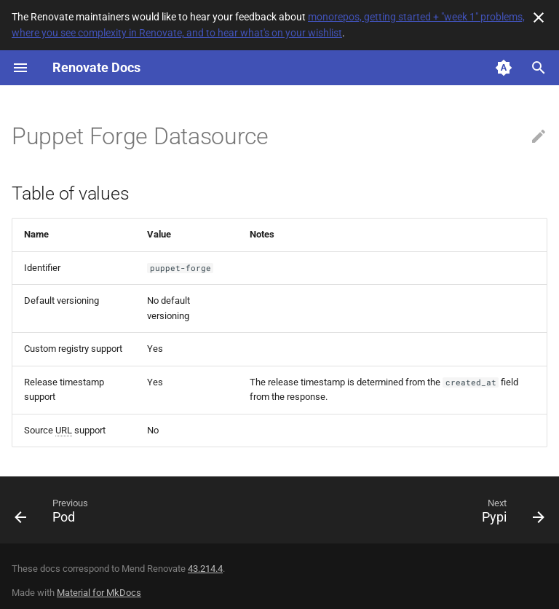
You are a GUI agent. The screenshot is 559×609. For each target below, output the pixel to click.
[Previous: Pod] (54, 514)
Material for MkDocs (99, 592)
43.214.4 (205, 568)
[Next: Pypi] (510, 514)
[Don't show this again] (538, 17)
